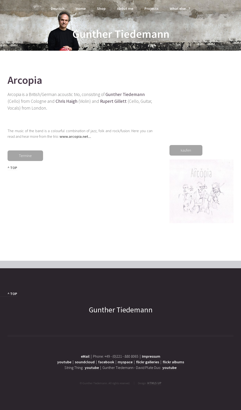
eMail (85, 356)
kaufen (186, 150)
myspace (125, 362)
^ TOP (12, 167)
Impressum (151, 356)
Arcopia (25, 80)
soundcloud (85, 362)
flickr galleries (147, 362)
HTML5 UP (154, 383)
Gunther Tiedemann (120, 34)
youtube (64, 362)
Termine (25, 155)
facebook (106, 362)
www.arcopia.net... (75, 136)
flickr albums (173, 362)
